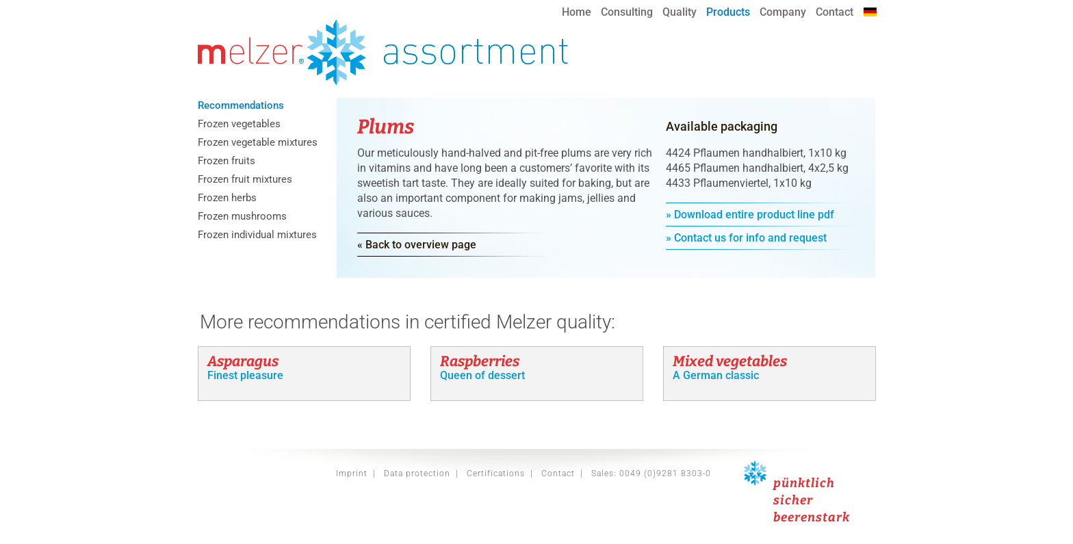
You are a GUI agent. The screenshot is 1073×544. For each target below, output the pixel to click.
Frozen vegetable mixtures (258, 143)
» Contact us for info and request (746, 237)
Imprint (351, 473)
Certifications (496, 473)
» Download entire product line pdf (750, 214)
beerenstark (811, 517)
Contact (834, 11)
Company (783, 11)
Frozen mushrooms (242, 216)
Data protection (417, 473)
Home (576, 11)
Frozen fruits (226, 161)
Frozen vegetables (239, 124)
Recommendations (241, 106)
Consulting (627, 11)
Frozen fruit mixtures (245, 179)
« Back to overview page (416, 244)
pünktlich (804, 483)
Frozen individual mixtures (257, 235)
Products (728, 11)
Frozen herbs (227, 198)
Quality (679, 11)
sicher (793, 500)
